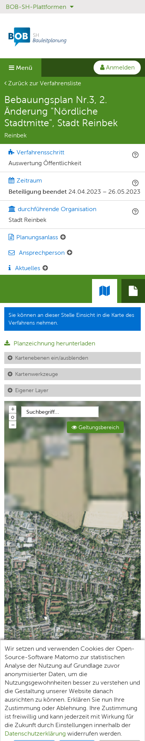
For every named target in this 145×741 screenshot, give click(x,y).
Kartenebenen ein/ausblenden (51, 358)
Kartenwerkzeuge (36, 374)
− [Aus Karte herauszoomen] (12, 424)
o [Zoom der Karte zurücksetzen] (12, 417)
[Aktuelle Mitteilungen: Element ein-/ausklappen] (45, 268)
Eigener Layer (31, 390)
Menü (20, 67)
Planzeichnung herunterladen (49, 343)
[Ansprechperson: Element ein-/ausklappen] (69, 253)
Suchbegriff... (42, 412)
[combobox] (60, 411)
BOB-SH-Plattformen (39, 6)
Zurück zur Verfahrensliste (42, 83)
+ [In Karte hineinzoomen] (13, 409)
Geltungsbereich (95, 427)
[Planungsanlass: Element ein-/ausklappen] (63, 237)
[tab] (133, 291)
